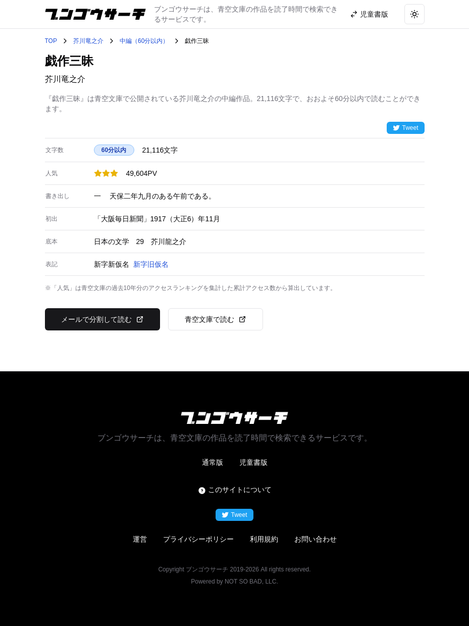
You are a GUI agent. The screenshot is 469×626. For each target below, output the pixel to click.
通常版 (212, 462)
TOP (51, 40)
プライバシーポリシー (198, 539)
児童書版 (253, 462)
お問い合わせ (315, 539)
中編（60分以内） (144, 40)
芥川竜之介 (88, 40)
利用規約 (264, 539)
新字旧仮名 (151, 264)
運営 (140, 539)
